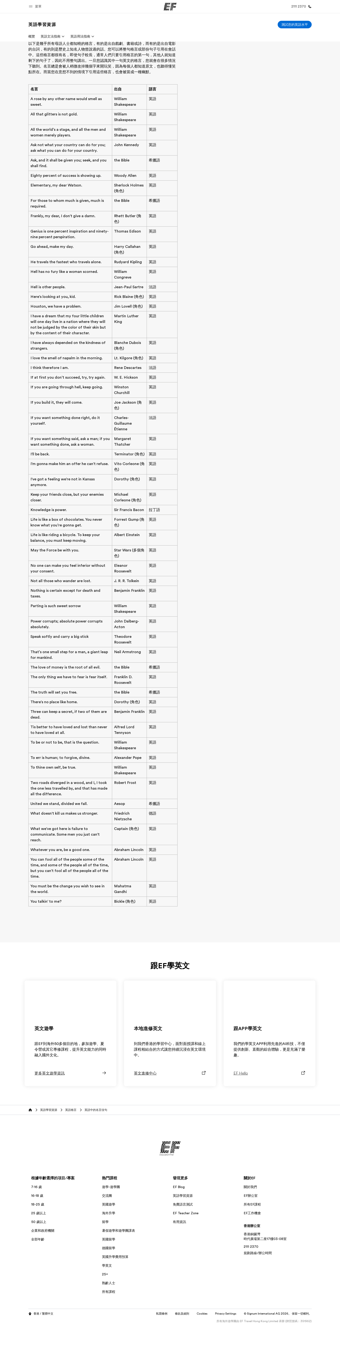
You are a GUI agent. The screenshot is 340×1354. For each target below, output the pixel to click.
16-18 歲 (37, 1224)
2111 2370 (251, 1275)
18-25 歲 (37, 1232)
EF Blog (179, 1215)
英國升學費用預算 (115, 1285)
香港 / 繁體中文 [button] (40, 1342)
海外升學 (108, 1241)
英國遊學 (108, 1232)
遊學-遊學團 (111, 1215)
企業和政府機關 (42, 1259)
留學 (105, 1250)
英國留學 (108, 1267)
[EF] (170, 6)
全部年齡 (37, 1267)
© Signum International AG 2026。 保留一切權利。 (278, 1341)
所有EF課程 (252, 1232)
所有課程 (108, 1320)
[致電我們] (300, 6)
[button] (35, 6)
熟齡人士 (108, 1311)
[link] (42, 24)
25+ (105, 1302)
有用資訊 (179, 1250)
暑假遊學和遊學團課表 (118, 1259)
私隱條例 (161, 1341)
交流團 (107, 1224)
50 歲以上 (38, 1250)
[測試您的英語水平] (295, 24)
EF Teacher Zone (186, 1241)
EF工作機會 (252, 1241)
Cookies (202, 1341)
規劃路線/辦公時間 (258, 1281)
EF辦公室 (251, 1224)
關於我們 (250, 1215)
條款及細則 (182, 1341)
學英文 (107, 1293)
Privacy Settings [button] (225, 1341)
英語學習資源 (183, 1224)
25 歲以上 (38, 1241)
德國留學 (108, 1276)
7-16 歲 (36, 1215)
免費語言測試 (183, 1232)
